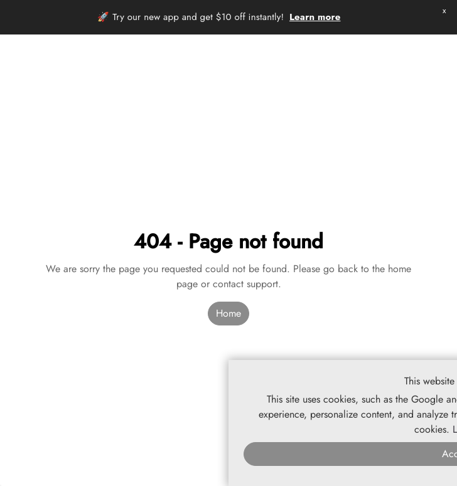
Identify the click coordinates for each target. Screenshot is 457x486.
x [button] (444, 10)
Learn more (315, 17)
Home (228, 313)
